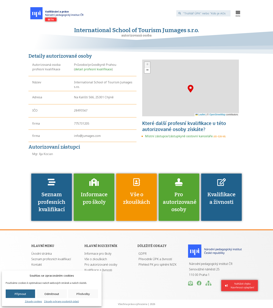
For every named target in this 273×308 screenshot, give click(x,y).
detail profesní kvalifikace (93, 69)
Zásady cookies (33, 301)
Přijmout (20, 294)
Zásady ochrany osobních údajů (61, 301)
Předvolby (83, 294)
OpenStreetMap (217, 114)
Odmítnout (51, 294)
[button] (238, 13)
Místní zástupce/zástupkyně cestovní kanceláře (179, 136)
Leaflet (200, 114)
